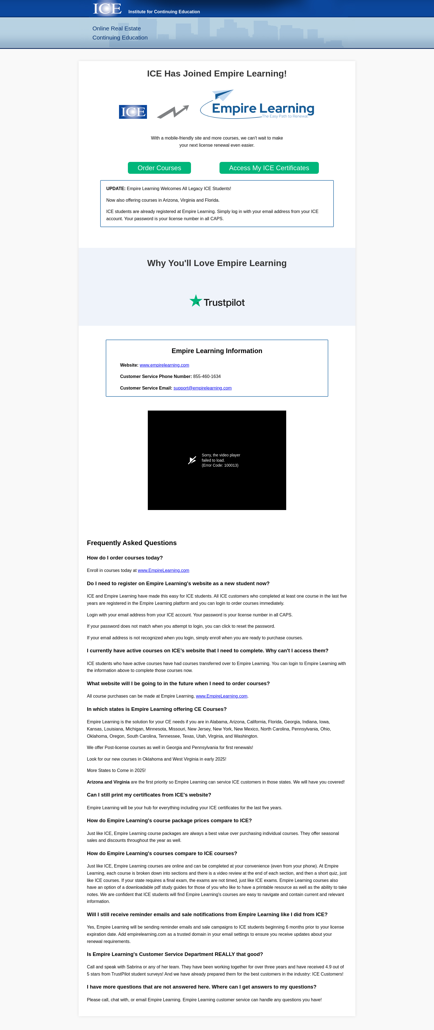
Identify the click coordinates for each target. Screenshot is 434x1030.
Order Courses (159, 168)
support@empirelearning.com (203, 388)
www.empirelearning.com (164, 365)
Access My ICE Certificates (269, 168)
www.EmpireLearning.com (163, 570)
